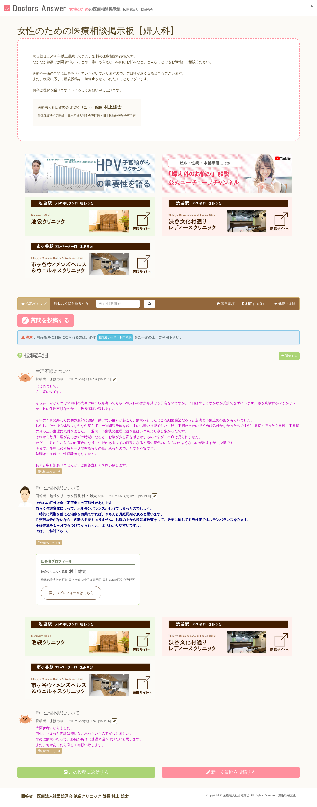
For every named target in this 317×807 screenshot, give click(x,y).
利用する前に (254, 304)
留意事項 (226, 304)
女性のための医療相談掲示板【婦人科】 (98, 31)
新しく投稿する (231, 772)
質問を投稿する (45, 320)
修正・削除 (285, 304)
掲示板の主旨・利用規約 (115, 337)
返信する (289, 356)
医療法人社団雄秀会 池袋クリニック (66, 107)
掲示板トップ (33, 304)
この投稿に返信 (86, 772)
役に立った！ (49, 471)
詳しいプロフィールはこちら (71, 593)
